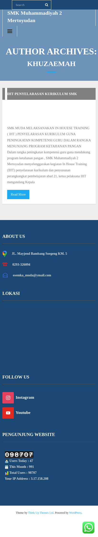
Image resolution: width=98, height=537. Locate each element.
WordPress (75, 512)
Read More (18, 194)
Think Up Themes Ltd (40, 512)
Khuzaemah (67, 109)
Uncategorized (24, 118)
